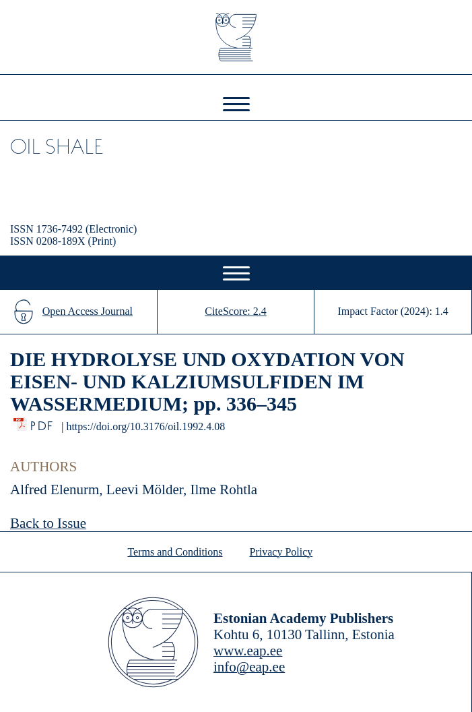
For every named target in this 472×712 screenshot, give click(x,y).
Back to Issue (48, 523)
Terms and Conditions (174, 552)
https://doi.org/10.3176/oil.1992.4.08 (145, 426)
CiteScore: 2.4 (236, 311)
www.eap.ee (247, 651)
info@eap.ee (249, 667)
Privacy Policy (281, 552)
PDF (42, 422)
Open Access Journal (87, 311)
